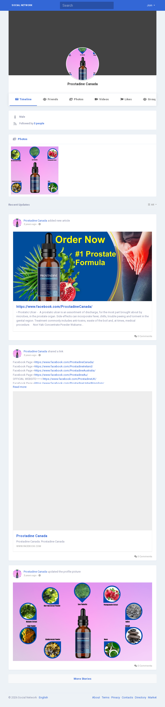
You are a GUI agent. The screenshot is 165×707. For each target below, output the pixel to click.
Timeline (23, 99)
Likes (126, 99)
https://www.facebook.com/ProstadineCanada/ (54, 307)
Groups (150, 99)
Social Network (22, 5)
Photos (76, 99)
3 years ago (30, 224)
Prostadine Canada (82, 84)
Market (152, 697)
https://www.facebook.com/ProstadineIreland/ (64, 366)
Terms (106, 697)
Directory (141, 697)
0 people (39, 123)
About (96, 697)
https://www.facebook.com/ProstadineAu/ (61, 374)
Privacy (116, 697)
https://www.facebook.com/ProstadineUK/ (69, 378)
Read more (19, 386)
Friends (50, 99)
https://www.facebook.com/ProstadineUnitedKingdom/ (69, 383)
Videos (102, 99)
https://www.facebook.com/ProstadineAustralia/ (65, 370)
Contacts (128, 697)
